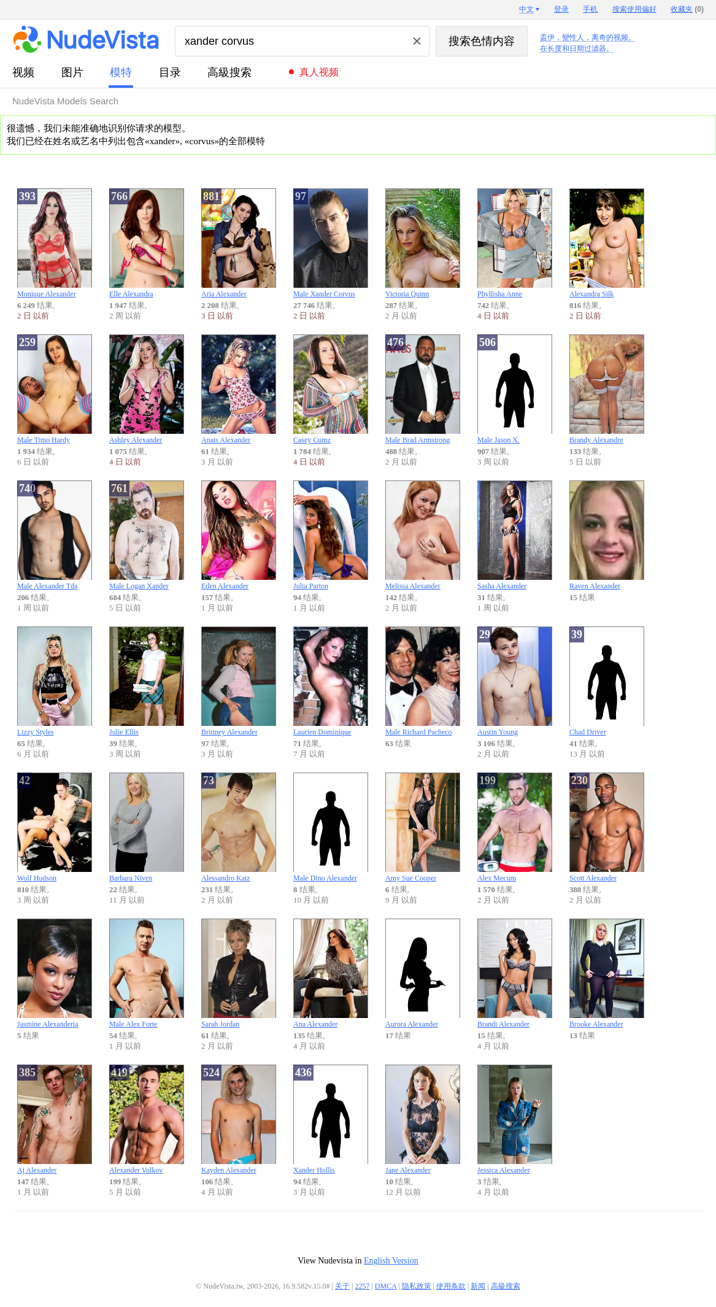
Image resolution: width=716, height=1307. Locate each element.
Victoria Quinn (422, 243)
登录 (561, 9)
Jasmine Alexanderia (54, 973)
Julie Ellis (146, 681)
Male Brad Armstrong (422, 389)
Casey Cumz (330, 389)
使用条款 (451, 1286)
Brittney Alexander (238, 681)
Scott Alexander (606, 827)
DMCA (385, 1286)
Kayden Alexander (238, 1119)
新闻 (478, 1286)
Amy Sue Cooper (422, 827)
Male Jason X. (514, 389)
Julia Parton (330, 535)
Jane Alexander (422, 1119)
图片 (72, 72)
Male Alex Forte (146, 973)
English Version (391, 1260)
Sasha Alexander (514, 535)
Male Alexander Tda (54, 535)
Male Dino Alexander (330, 827)
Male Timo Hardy (54, 389)
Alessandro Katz (238, 827)
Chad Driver (606, 681)
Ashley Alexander (146, 389)
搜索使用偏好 (634, 9)
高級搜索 (229, 72)
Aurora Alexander (422, 973)
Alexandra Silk (606, 243)
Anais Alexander (238, 389)
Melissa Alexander (422, 535)
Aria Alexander (238, 243)
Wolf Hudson (54, 827)
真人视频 (319, 72)
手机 (590, 9)
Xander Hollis (330, 1119)
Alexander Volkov (146, 1119)
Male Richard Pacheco (422, 681)
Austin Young (514, 681)
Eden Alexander (238, 535)
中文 (526, 9)
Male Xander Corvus (330, 243)
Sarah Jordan (238, 973)
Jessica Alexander (514, 1119)
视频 (23, 72)
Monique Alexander (54, 243)
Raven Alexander (606, 535)
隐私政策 (416, 1286)
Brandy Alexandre (606, 389)
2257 (362, 1286)
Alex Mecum (514, 827)
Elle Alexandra (146, 243)
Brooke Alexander (606, 973)
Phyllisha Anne (514, 243)
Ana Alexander (330, 973)
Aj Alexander (54, 1119)
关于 (342, 1286)
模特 (121, 72)
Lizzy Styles (54, 681)
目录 (170, 72)
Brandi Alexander (514, 973)
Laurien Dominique (330, 681)
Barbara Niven (146, 827)
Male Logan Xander (146, 535)
